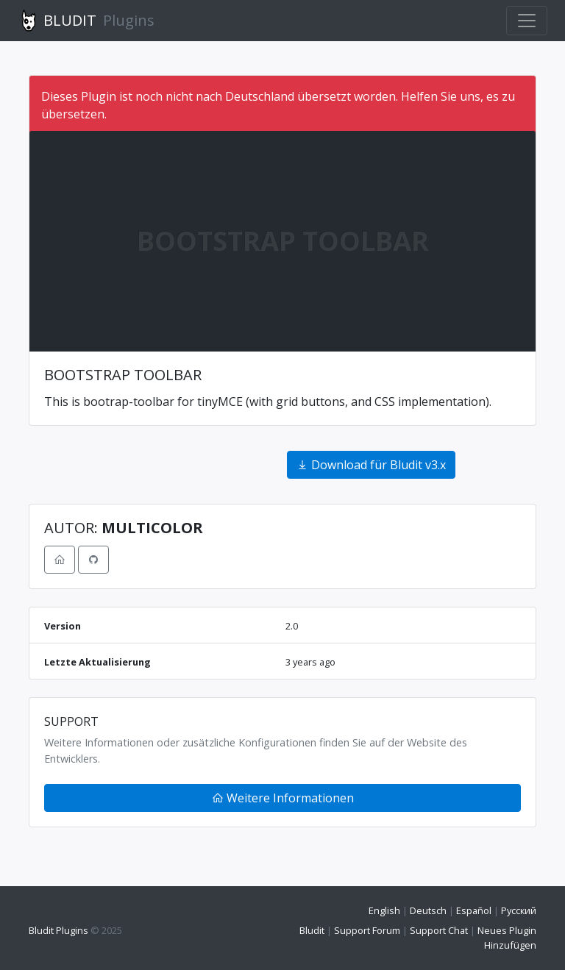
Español (473, 910)
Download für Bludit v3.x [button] (371, 465)
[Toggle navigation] (526, 20)
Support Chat (439, 930)
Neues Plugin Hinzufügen (506, 937)
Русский (518, 910)
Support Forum (367, 930)
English (384, 910)
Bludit (311, 930)
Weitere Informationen (283, 798)
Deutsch (428, 910)
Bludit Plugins (58, 930)
